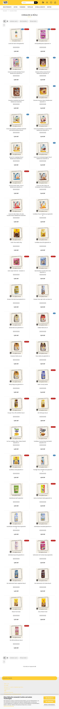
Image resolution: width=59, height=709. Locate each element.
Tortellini (30, 7)
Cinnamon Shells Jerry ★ (16, 356)
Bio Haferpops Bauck (43, 413)
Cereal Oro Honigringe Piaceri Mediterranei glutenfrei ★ (16, 158)
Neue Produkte (7, 7)
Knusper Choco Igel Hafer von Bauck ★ (43, 299)
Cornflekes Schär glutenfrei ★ (16, 469)
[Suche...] (36, 2)
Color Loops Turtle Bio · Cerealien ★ (16, 270)
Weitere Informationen (49, 704)
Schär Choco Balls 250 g (16, 242)
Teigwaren (22, 7)
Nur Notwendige (49, 701)
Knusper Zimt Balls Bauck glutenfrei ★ (16, 299)
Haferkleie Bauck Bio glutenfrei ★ (16, 555)
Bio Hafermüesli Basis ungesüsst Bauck (16, 583)
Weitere (49, 7)
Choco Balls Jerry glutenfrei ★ (43, 356)
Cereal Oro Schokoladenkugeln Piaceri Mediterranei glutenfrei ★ (43, 158)
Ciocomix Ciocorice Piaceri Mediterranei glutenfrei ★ (42, 101)
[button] (43, 2)
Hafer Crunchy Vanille (43, 384)
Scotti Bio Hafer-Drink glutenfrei (16, 43)
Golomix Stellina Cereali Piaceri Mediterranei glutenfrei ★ (42, 72)
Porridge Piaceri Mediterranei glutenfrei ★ (42, 470)
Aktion (15, 7)
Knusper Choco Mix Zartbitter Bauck (16, 413)
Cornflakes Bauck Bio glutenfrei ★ (43, 242)
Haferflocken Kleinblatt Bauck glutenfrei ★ (16, 527)
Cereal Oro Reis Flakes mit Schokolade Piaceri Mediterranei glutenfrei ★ (42, 186)
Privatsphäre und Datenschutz (12, 694)
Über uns (6, 683)
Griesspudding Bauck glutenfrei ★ (43, 43)
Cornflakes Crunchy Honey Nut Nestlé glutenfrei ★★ (43, 442)
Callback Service (8, 692)
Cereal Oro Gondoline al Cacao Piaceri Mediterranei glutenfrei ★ (43, 129)
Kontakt (6, 685)
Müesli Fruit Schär (16, 611)
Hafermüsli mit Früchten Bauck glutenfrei (43, 555)
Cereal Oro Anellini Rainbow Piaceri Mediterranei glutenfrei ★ (16, 72)
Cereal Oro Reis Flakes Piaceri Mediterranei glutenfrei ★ (16, 186)
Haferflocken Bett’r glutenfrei (16, 498)
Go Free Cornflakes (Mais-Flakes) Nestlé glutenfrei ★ (16, 442)
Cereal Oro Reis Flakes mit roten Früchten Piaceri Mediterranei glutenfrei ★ (16, 214)
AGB (5, 690)
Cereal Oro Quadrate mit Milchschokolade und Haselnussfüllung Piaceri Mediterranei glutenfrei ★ (16, 129)
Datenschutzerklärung (8, 706)
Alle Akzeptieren (49, 698)
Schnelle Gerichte (40, 7)
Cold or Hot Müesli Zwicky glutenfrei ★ (43, 498)
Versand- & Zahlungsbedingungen (13, 687)
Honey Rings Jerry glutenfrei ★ (16, 384)
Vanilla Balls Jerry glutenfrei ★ (16, 327)
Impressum (7, 689)
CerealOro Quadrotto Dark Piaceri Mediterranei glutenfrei (16, 101)
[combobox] (14, 21)
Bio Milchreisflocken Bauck (16, 640)
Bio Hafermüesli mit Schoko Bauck (43, 583)
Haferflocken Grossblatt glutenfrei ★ (42, 526)
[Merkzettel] (51, 2)
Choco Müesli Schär (42, 611)
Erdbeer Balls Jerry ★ (43, 327)
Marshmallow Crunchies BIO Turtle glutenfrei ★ (43, 271)
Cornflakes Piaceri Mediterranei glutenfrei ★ (43, 214)
